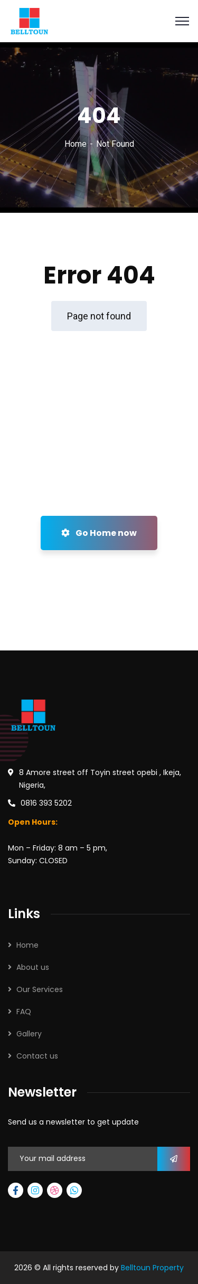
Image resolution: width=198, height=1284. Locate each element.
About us (32, 967)
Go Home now (99, 533)
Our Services (39, 989)
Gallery (29, 1033)
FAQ (23, 1011)
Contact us (37, 1056)
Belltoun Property (152, 1267)
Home (75, 144)
